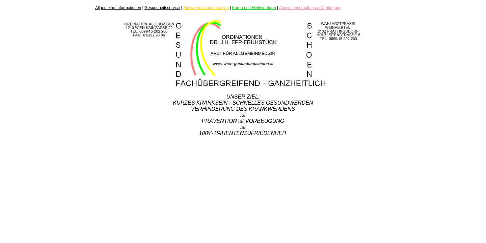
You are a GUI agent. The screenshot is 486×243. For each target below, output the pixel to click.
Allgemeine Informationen (118, 7)
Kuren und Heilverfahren (254, 7)
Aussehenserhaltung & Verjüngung (310, 7)
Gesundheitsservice (162, 7)
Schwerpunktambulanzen (206, 7)
